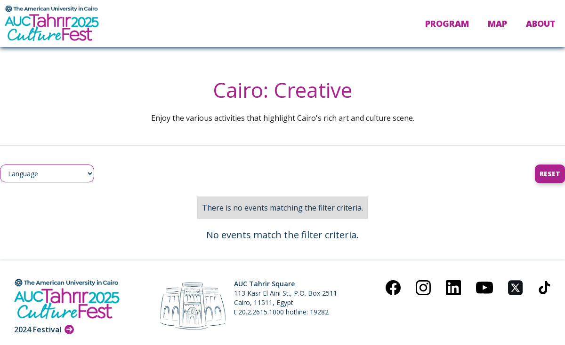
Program (447, 23)
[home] (52, 23)
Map (497, 23)
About (541, 23)
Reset (550, 173)
